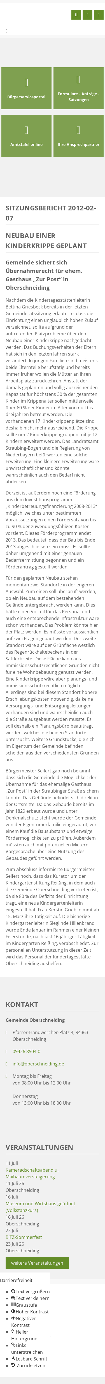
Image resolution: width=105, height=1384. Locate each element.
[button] (30, 1291)
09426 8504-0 (26, 1051)
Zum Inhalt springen (21, 1381)
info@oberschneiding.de (38, 1064)
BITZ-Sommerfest (24, 1237)
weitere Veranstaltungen (37, 1263)
